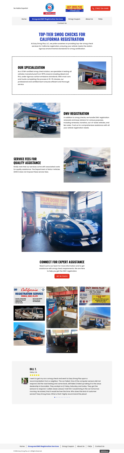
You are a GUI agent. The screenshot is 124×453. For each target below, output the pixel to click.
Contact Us (99, 446)
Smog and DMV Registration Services (43, 446)
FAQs (90, 446)
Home (22, 446)
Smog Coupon (68, 446)
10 (69, 397)
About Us (80, 446)
